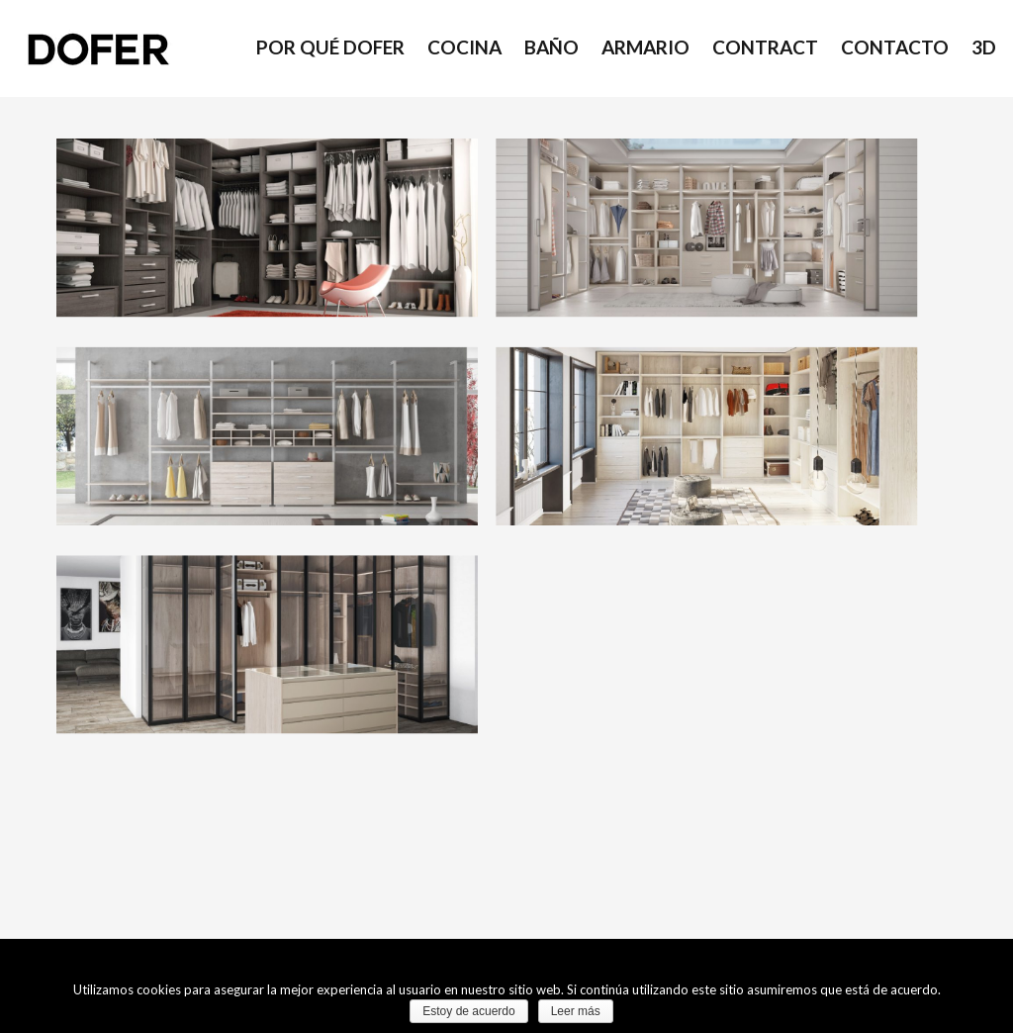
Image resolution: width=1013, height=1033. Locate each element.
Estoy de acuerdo (468, 1011)
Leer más (575, 1011)
